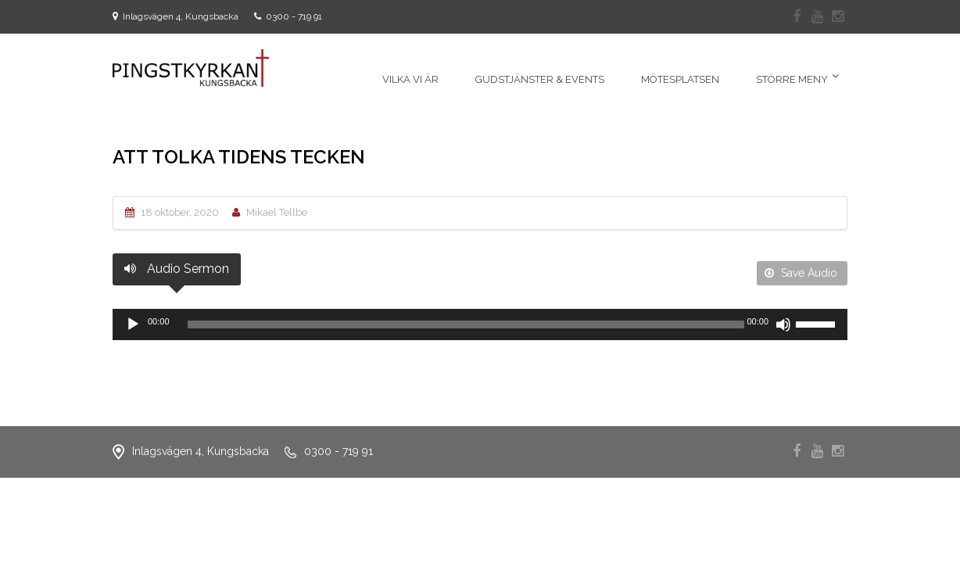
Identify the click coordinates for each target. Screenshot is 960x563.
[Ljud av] (783, 324)
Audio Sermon (176, 268)
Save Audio (801, 273)
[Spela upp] (133, 324)
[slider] (466, 324)
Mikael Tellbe (276, 212)
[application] (480, 324)
